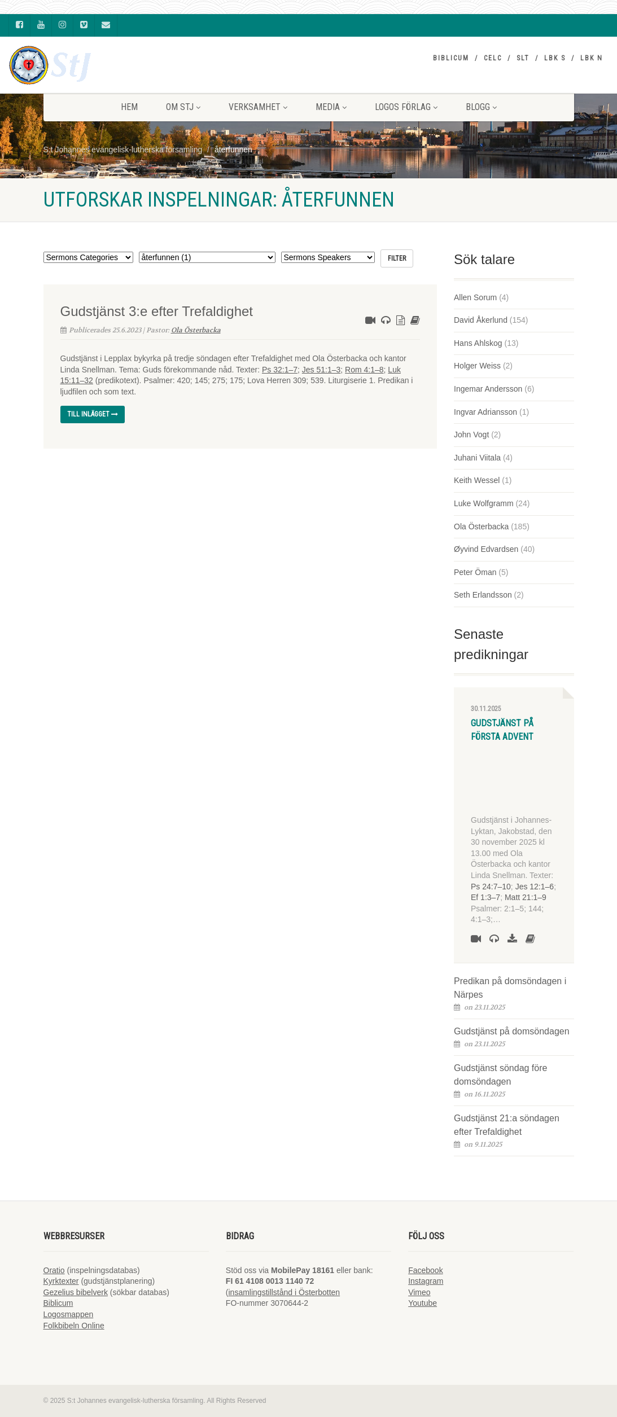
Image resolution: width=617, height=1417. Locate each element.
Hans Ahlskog (478, 343)
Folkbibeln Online (73, 1325)
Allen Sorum (475, 297)
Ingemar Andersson (488, 388)
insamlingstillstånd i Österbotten (284, 1292)
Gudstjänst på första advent (502, 730)
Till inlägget (92, 414)
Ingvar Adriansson (485, 411)
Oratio (54, 1270)
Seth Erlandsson (483, 594)
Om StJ (183, 107)
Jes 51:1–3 (321, 369)
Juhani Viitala (477, 457)
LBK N (591, 58)
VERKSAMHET (258, 107)
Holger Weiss (477, 365)
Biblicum (451, 58)
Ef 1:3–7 (485, 897)
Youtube (422, 1303)
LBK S (555, 58)
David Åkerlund (480, 319)
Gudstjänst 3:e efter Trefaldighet (156, 311)
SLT (523, 58)
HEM (129, 107)
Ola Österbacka (196, 330)
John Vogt (471, 434)
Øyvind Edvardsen (486, 549)
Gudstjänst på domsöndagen (512, 1031)
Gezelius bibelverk (75, 1292)
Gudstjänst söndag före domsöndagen (500, 1074)
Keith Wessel (477, 480)
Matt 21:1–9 (525, 897)
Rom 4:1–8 (364, 369)
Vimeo (419, 1292)
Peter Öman (475, 572)
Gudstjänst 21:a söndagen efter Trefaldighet (506, 1125)
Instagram (425, 1281)
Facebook (425, 1270)
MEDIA (331, 107)
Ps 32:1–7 (279, 369)
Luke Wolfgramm (484, 503)
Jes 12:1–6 (534, 886)
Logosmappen (68, 1314)
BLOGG (481, 107)
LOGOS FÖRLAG (406, 107)
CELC (493, 58)
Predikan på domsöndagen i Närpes (510, 987)
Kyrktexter (61, 1281)
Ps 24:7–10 (491, 886)
